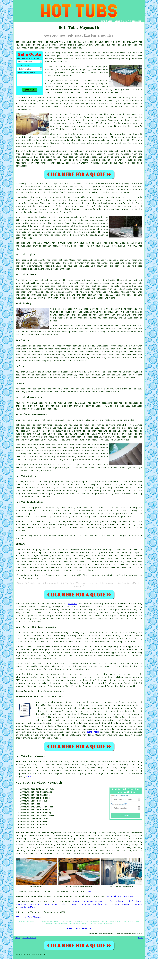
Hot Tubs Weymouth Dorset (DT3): (34, 42)
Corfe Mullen (27, 907)
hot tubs (37, 154)
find (24, 762)
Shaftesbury (134, 901)
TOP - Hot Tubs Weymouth (29, 917)
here (28, 777)
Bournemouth (58, 904)
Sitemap (17, 938)
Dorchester (22, 904)
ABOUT (117, 21)
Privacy (140, 938)
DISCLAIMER (136, 21)
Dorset (54, 901)
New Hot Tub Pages (29, 938)
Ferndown (72, 904)
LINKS (110, 21)
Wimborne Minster (94, 901)
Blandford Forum (39, 904)
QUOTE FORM (93, 732)
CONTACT (126, 21)
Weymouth (72, 604)
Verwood (77, 901)
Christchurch (112, 904)
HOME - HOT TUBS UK (78, 928)
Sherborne (85, 904)
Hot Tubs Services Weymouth (39, 782)
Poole (110, 901)
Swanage (138, 904)
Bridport (120, 901)
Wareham (97, 904)
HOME (103, 21)
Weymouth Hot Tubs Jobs (120, 896)
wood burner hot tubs (110, 705)
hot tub (89, 42)
